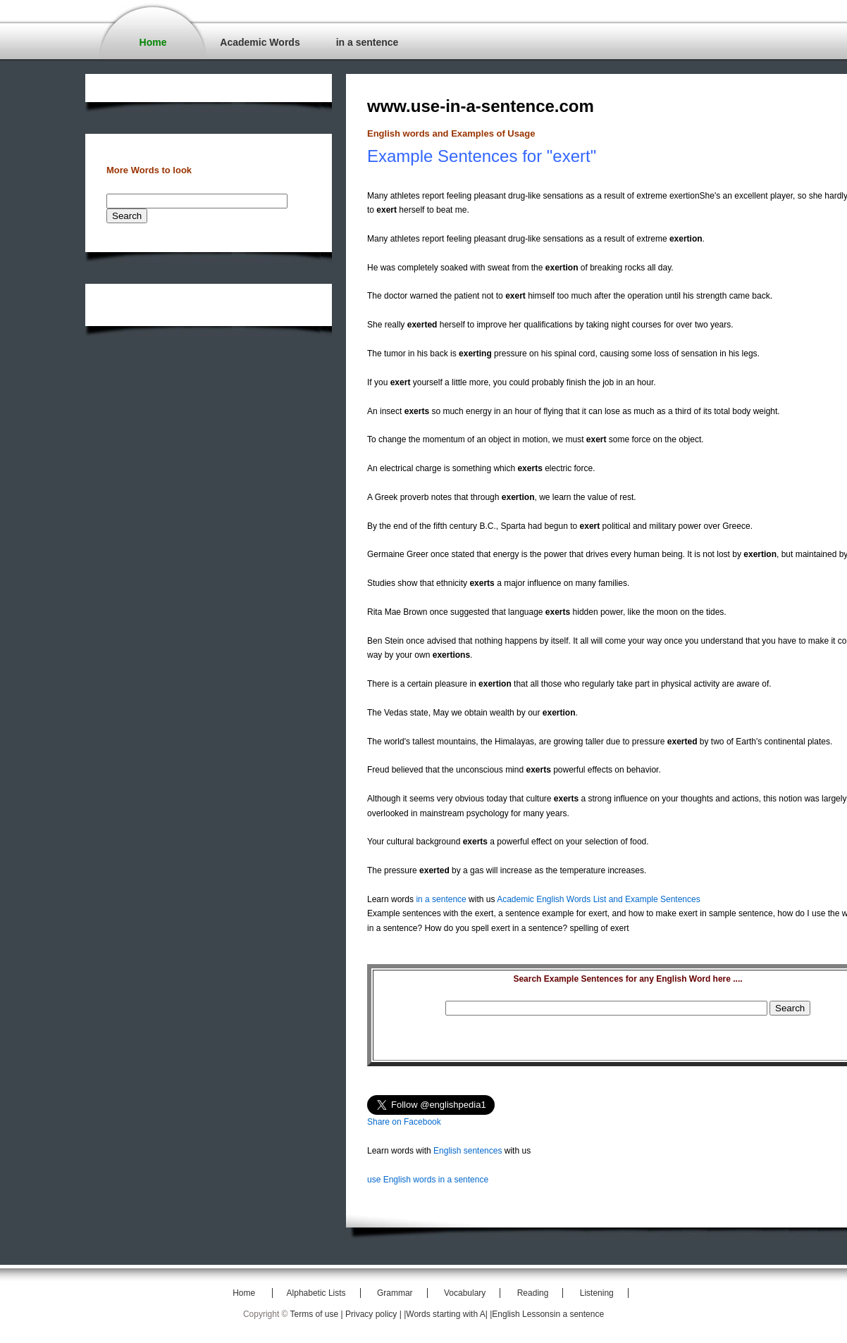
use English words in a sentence (427, 1180)
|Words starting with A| (447, 1314)
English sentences (467, 1151)
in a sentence (367, 42)
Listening (597, 1293)
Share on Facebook (404, 1122)
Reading (533, 1293)
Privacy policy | (374, 1314)
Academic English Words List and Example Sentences (598, 899)
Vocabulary (465, 1293)
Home (153, 42)
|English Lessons (522, 1314)
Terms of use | (317, 1314)
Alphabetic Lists (316, 1293)
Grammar (395, 1293)
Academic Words (259, 42)
